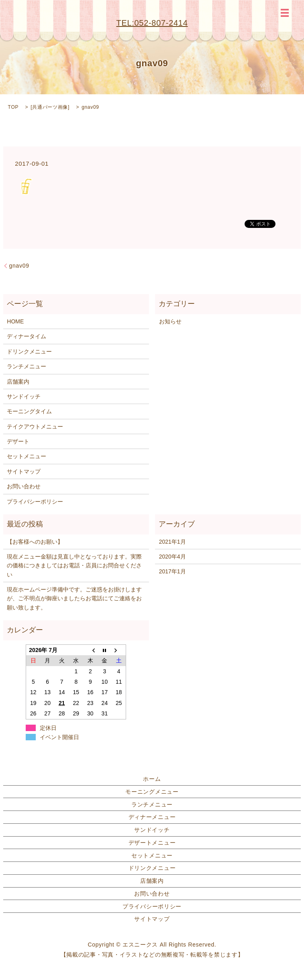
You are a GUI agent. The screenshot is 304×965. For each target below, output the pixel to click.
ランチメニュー (26, 366)
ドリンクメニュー (29, 351)
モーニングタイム (29, 411)
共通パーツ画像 (50, 107)
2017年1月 (172, 571)
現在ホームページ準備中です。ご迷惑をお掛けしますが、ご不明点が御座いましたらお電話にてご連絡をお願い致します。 (74, 598)
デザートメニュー (152, 842)
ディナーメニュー (152, 817)
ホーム (152, 779)
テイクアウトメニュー (35, 426)
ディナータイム (26, 336)
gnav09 (19, 265)
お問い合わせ (24, 486)
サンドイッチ (24, 396)
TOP (13, 107)
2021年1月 (172, 541)
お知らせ (170, 321)
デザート (18, 441)
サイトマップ (24, 471)
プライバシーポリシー (35, 501)
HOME (15, 321)
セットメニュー (26, 456)
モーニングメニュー (151, 791)
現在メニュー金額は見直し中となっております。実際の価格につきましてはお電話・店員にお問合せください (74, 565)
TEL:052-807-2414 (152, 22)
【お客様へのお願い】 (35, 541)
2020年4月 (172, 556)
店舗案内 (18, 381)
